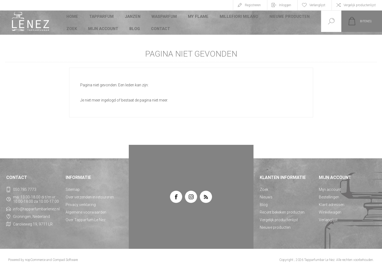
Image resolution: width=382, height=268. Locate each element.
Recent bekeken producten (282, 209)
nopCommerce (35, 257)
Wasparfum (164, 17)
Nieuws (266, 194)
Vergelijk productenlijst (360, 5)
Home (72, 17)
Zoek (72, 25)
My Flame (197, 17)
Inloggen (285, 5)
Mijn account (103, 25)
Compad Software (65, 257)
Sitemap (73, 187)
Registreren (253, 5)
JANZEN (132, 17)
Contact (161, 25)
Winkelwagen (330, 209)
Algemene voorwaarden (86, 209)
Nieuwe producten (286, 17)
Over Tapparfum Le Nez (85, 217)
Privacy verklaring (81, 202)
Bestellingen (329, 194)
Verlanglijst (328, 217)
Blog (135, 25)
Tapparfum (101, 17)
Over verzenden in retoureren (90, 194)
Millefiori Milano (237, 17)
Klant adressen (331, 202)
